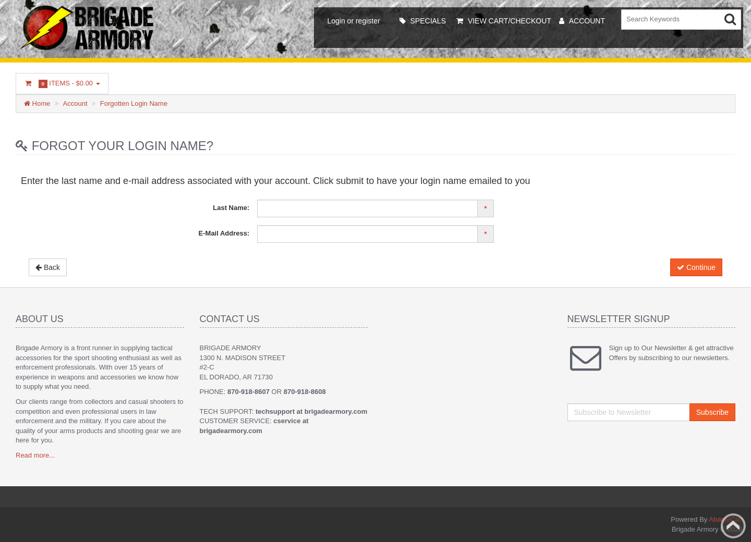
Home (37, 103)
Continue (696, 267)
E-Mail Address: (224, 233)
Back (47, 267)
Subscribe (712, 412)
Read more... (35, 455)
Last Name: (231, 208)
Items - (62, 83)
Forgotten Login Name (133, 103)
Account (75, 103)
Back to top (733, 526)
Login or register (353, 21)
